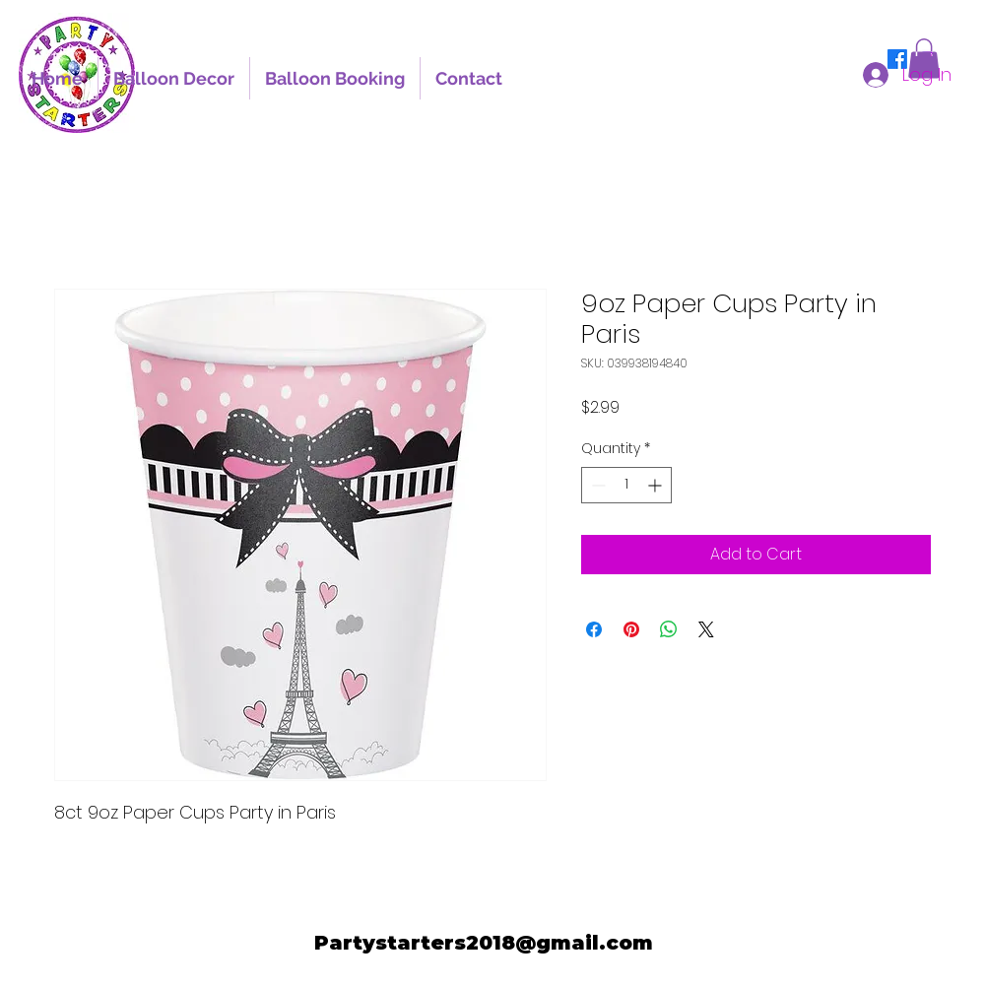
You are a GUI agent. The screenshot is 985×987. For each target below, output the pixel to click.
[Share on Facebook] (594, 629)
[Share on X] (706, 629)
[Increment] (656, 485)
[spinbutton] (626, 485)
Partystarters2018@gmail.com (483, 942)
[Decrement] (596, 485)
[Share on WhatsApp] (669, 629)
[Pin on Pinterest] (631, 629)
